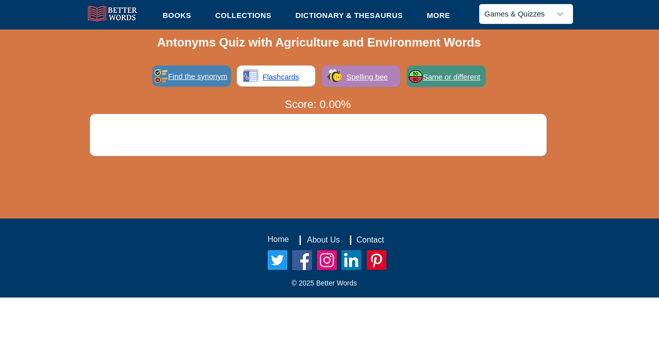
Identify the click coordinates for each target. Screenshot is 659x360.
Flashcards (281, 76)
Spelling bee (367, 76)
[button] (438, 15)
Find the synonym (197, 76)
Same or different (452, 76)
